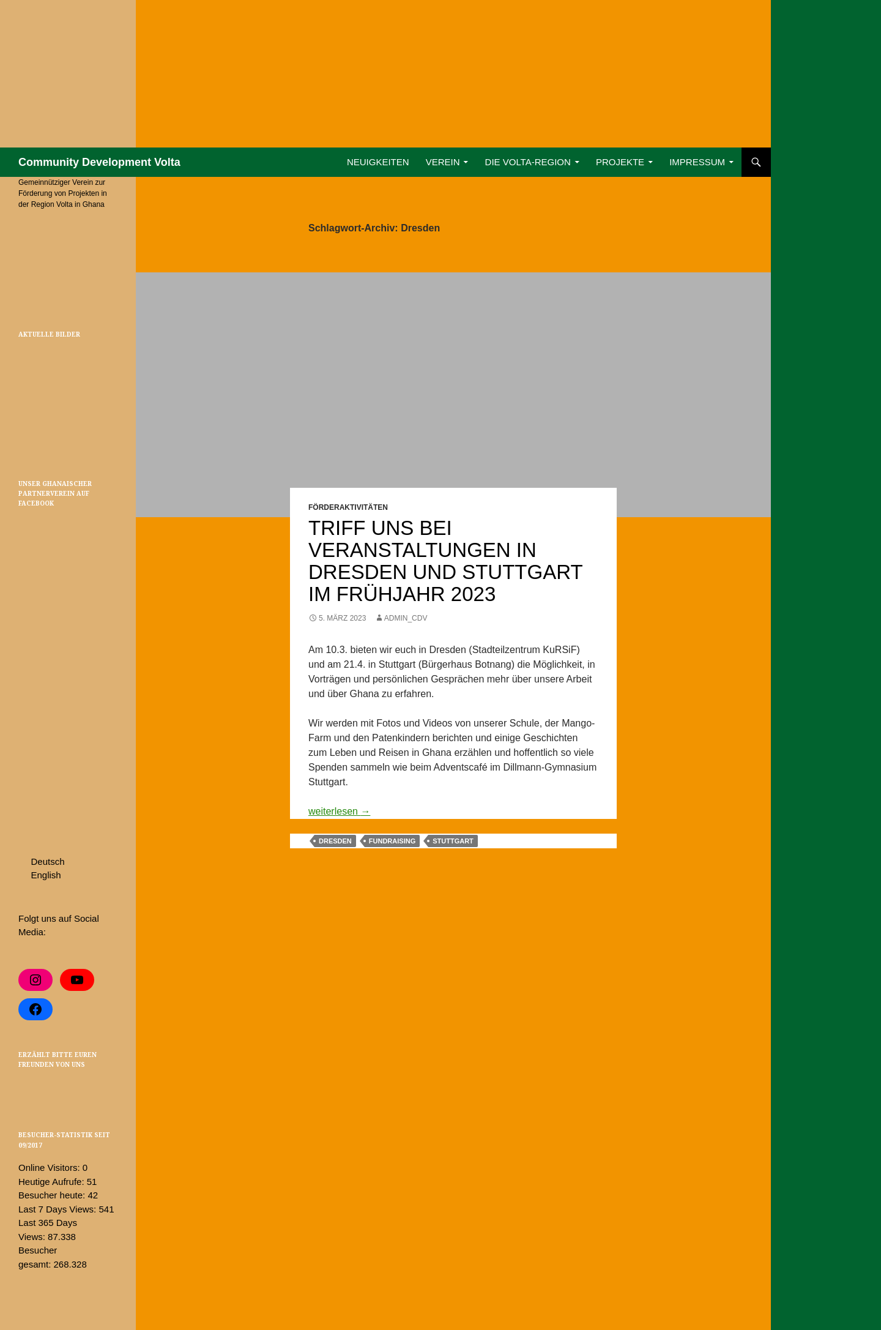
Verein (443, 162)
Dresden (335, 841)
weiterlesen (339, 811)
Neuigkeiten (378, 162)
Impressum (697, 162)
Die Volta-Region (528, 162)
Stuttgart (453, 841)
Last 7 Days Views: (58, 1209)
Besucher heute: (52, 1195)
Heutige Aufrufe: (52, 1181)
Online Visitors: (50, 1167)
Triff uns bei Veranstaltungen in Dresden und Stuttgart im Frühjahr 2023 (445, 561)
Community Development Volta (99, 162)
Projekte (620, 162)
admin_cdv (406, 618)
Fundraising (392, 841)
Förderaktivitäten (348, 507)
